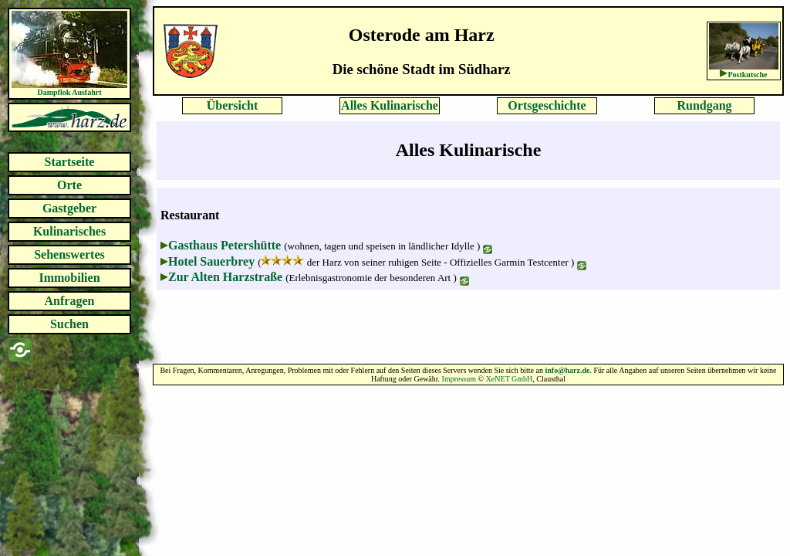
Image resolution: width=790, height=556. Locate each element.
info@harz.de (567, 370)
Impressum (459, 379)
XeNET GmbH (509, 379)
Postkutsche (747, 74)
